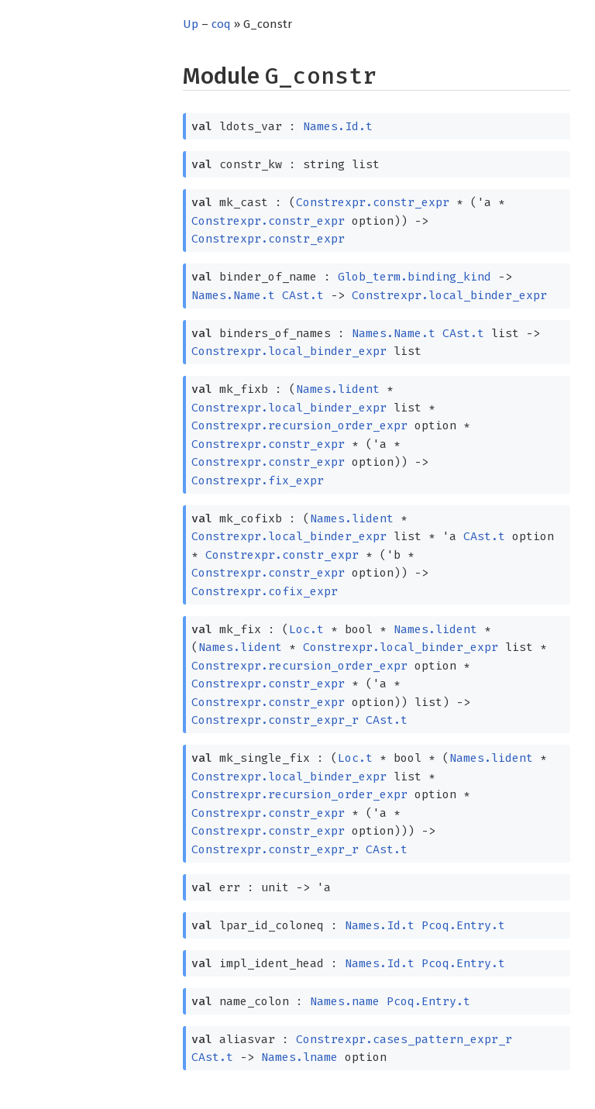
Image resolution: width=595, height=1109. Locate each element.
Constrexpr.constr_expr (372, 202)
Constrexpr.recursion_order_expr (299, 425)
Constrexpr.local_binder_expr (449, 295)
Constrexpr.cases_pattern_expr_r (404, 1039)
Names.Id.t (338, 126)
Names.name (345, 1001)
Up (190, 24)
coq (221, 24)
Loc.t (306, 629)
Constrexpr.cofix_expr (264, 591)
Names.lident (338, 389)
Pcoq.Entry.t (463, 925)
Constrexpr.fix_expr (257, 480)
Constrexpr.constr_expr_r (275, 720)
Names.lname (299, 1057)
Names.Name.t (233, 295)
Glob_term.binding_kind (414, 277)
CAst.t (303, 295)
